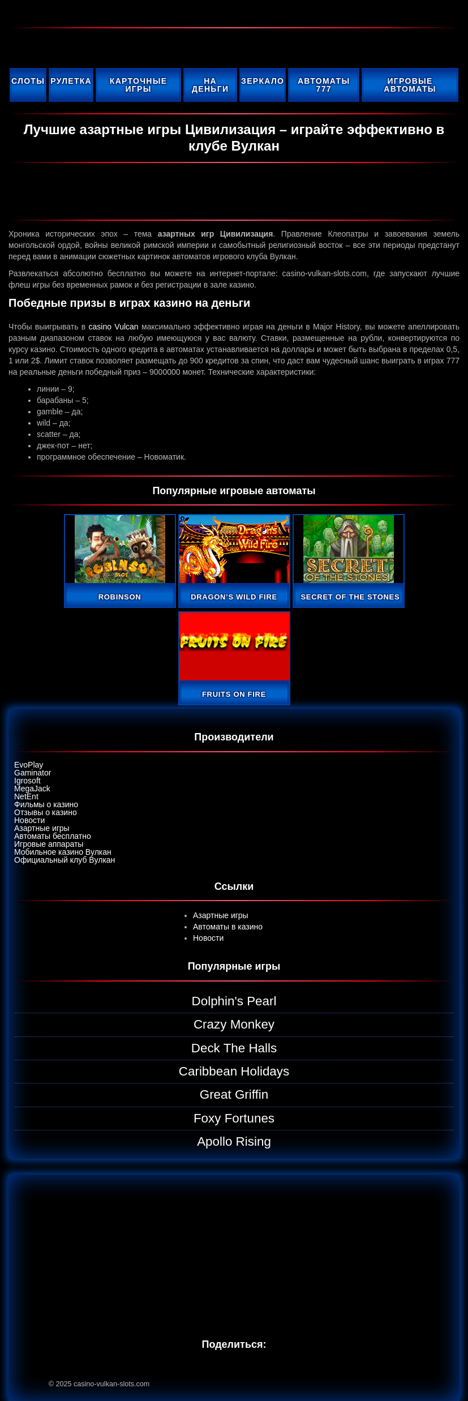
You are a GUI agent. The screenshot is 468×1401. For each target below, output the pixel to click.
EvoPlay (28, 764)
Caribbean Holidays (234, 1071)
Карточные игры (139, 84)
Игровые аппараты (48, 844)
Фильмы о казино (46, 804)
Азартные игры (42, 828)
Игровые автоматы (410, 84)
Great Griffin (234, 1094)
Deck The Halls (234, 1048)
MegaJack (32, 788)
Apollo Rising (234, 1141)
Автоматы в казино (228, 926)
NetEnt (26, 796)
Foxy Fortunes (234, 1118)
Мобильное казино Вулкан (62, 851)
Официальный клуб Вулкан (64, 859)
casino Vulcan (114, 326)
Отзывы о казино (45, 812)
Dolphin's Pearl (234, 1001)
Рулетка (71, 80)
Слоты (28, 80)
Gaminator (32, 772)
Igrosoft (27, 780)
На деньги (210, 84)
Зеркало (262, 80)
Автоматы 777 (324, 84)
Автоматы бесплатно (52, 836)
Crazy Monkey (234, 1024)
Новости (29, 820)
